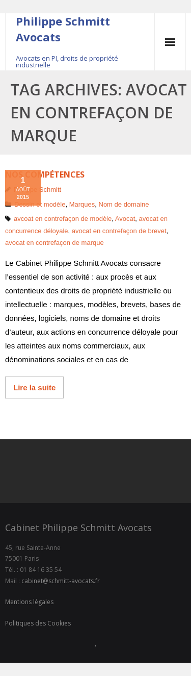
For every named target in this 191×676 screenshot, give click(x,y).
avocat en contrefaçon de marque (54, 242)
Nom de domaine (124, 204)
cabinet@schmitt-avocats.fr (60, 581)
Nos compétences (45, 174)
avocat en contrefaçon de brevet (119, 231)
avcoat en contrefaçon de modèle (63, 218)
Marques (82, 204)
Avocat (125, 218)
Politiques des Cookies (38, 623)
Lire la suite (34, 387)
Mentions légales (29, 601)
